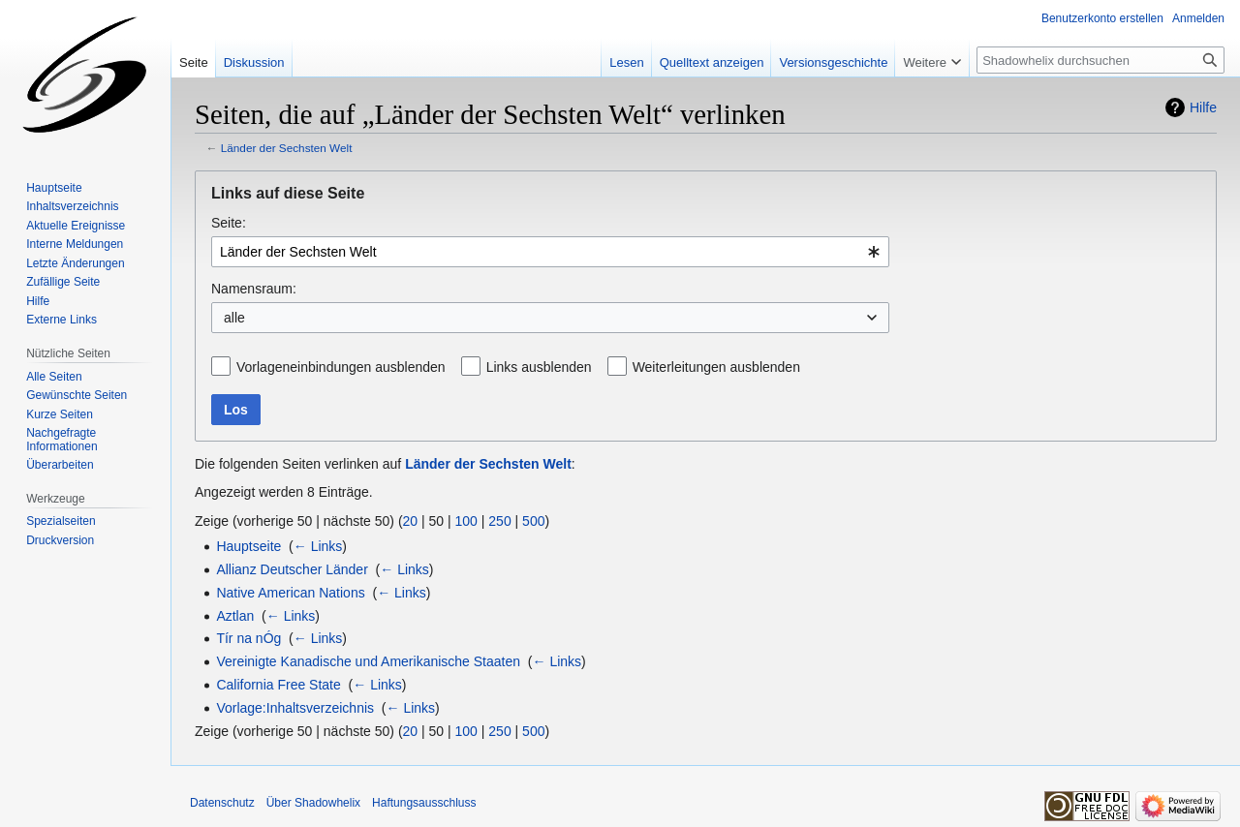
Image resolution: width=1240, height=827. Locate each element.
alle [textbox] (234, 317)
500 (533, 521)
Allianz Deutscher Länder (291, 569)
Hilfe (1203, 107)
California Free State (278, 684)
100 (466, 521)
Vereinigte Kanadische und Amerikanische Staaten (368, 661)
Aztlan (235, 616)
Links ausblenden (539, 367)
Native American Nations (290, 592)
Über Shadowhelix (313, 803)
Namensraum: (253, 288)
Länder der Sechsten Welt (287, 147)
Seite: (228, 222)
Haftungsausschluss (424, 803)
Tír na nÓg (248, 638)
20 (410, 521)
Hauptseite (248, 546)
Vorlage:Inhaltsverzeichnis (295, 708)
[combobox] (550, 251)
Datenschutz (222, 803)
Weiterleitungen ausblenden (716, 367)
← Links (318, 546)
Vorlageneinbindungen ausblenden (341, 367)
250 (499, 521)
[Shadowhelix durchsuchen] (1100, 60)
